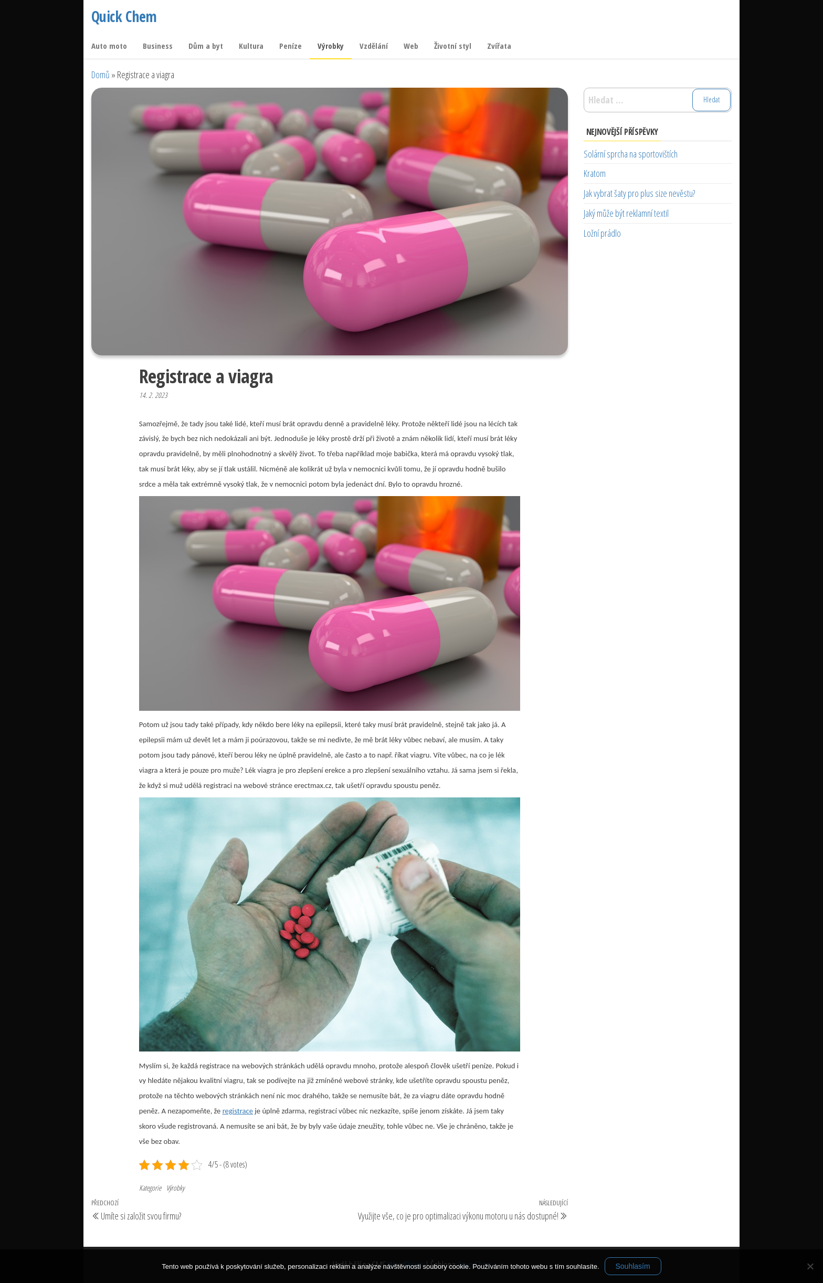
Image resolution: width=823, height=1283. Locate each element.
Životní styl (452, 45)
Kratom (595, 173)
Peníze (290, 45)
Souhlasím (633, 1266)
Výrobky (331, 45)
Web (411, 45)
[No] (810, 1266)
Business (158, 45)
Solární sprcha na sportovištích (631, 154)
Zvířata (499, 45)
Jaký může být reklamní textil (626, 213)
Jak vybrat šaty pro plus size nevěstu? (639, 193)
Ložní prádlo (602, 233)
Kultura (251, 45)
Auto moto (109, 45)
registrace (238, 1111)
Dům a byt (205, 45)
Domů (100, 74)
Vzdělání (374, 45)
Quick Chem (123, 16)
